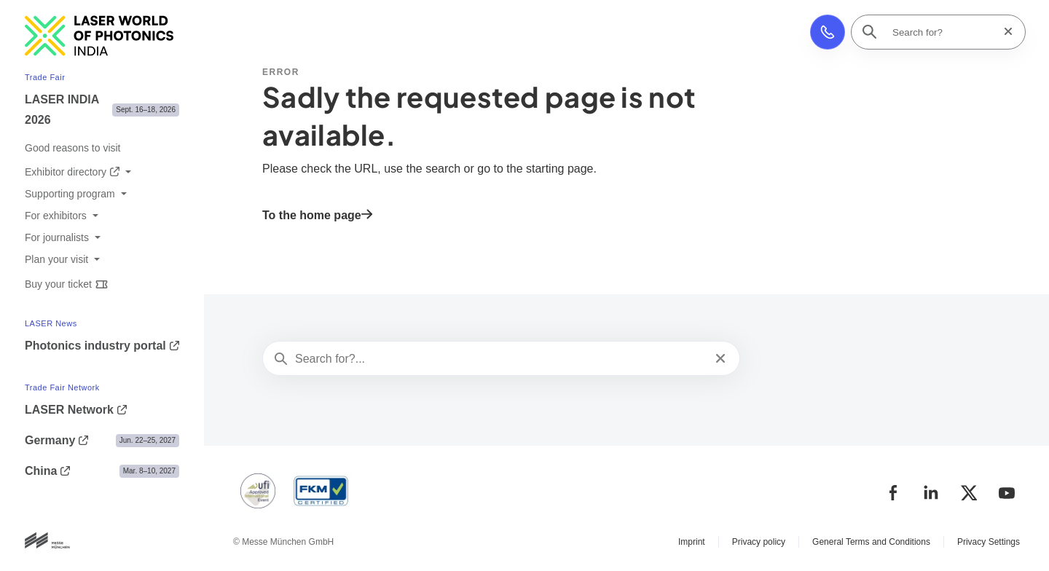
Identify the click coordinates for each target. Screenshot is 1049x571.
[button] (827, 32)
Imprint (691, 542)
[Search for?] (942, 32)
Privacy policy (758, 542)
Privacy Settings (988, 542)
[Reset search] (1004, 31)
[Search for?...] (499, 359)
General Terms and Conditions (871, 542)
